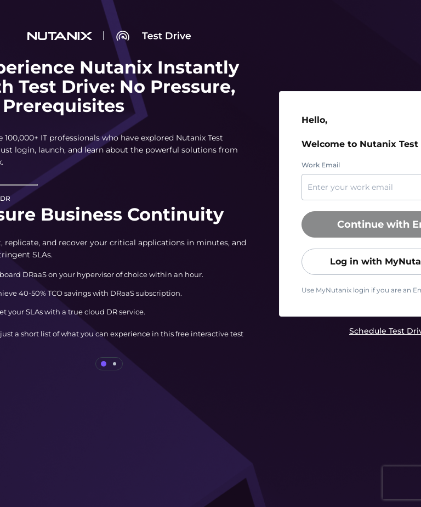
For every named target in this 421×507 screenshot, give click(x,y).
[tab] (103, 363)
